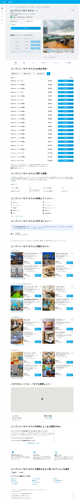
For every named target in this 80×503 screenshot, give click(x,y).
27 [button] (31, 44)
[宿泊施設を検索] (2, 8)
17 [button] (23, 41)
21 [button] (35, 41)
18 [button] (25, 41)
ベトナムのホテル (56, 482)
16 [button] (19, 41)
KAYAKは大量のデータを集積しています (43, 496)
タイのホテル (34, 484)
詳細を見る (38, 262)
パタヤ (36, 7)
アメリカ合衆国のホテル (57, 480)
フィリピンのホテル (36, 482)
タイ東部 (21, 7)
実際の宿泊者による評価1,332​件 (25, 17)
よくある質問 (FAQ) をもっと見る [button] (32, 443)
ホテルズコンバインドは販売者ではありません (43, 493)
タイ (15, 7)
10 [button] (23, 38)
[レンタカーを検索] (2, 11)
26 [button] (29, 44)
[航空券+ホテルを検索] (2, 13)
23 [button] (19, 44)
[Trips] (2, 19)
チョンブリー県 (29, 7)
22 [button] (37, 41)
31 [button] (23, 47)
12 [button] (29, 38)
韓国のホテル (34, 480)
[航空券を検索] (2, 5)
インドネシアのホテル (36, 478)
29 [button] (37, 44)
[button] (2, 2)
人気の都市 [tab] (21, 472)
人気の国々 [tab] (14, 472)
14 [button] (35, 38)
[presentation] (55, 57)
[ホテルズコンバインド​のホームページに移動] (8, 2)
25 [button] (25, 44)
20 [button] (31, 41)
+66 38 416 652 (13, 15)
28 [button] (35, 44)
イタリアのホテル (14, 484)
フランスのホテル (14, 482)
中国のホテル (55, 478)
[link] (18, 278)
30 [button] (19, 47)
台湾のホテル (13, 478)
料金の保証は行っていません (42, 489)
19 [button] (29, 41)
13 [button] (31, 38)
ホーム (11, 7)
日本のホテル (13, 480)
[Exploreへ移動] (2, 16)
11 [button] (25, 38)
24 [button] (23, 44)
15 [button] (37, 38)
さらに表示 (13, 181)
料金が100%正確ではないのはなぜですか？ (43, 498)
